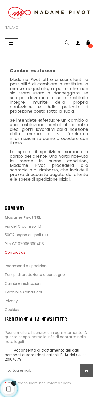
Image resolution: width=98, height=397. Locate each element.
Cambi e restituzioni (23, 283)
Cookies (12, 309)
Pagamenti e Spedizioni (26, 266)
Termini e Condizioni (23, 292)
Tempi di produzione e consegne (35, 274)
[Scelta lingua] (11, 28)
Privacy (11, 301)
